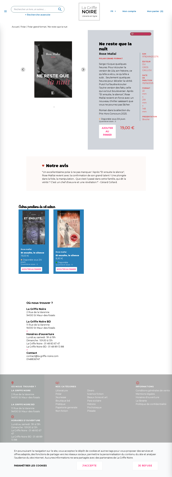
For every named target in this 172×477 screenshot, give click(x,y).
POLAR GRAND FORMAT (111, 58)
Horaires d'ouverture (147, 397)
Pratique (60, 404)
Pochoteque (94, 407)
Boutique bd (63, 400)
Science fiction (95, 394)
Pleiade (91, 411)
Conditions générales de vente (153, 390)
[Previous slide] (23, 69)
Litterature (62, 390)
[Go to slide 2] (54, 107)
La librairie (141, 400)
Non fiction (62, 411)
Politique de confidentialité (151, 404)
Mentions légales (145, 394)
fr (113, 11)
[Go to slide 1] (52, 107)
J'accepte (89, 465)
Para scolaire (94, 400)
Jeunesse (61, 397)
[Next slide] (83, 69)
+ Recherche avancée (37, 14)
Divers (90, 390)
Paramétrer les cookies (30, 465)
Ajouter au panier (107, 131)
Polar (59, 394)
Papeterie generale (66, 407)
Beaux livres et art (97, 397)
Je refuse (145, 465)
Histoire (91, 404)
